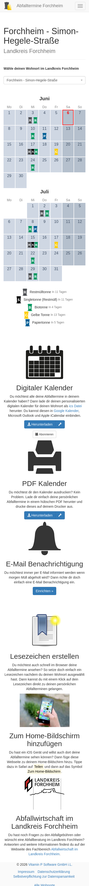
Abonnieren (44, 434)
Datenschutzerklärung (53, 872)
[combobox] (44, 80)
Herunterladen (40, 424)
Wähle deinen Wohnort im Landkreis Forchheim (41, 68)
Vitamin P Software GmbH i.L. (50, 864)
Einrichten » (44, 591)
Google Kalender (66, 411)
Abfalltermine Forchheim (31, 5)
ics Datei (75, 406)
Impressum (26, 872)
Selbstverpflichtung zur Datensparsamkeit (44, 876)
